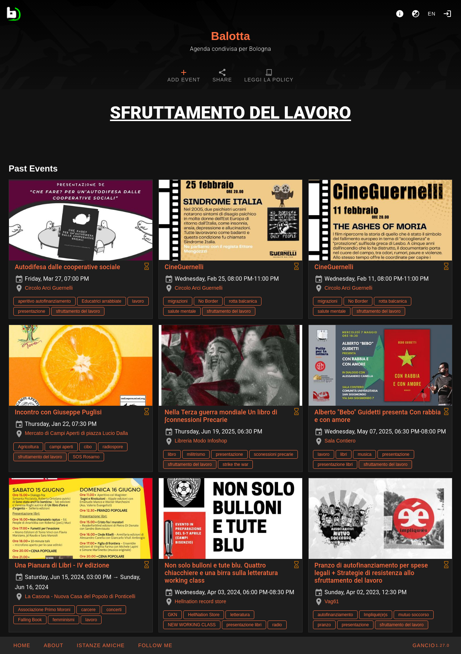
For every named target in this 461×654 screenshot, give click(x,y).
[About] (400, 14)
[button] (100, 645)
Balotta (230, 36)
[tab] (184, 76)
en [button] (432, 14)
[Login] (447, 14)
